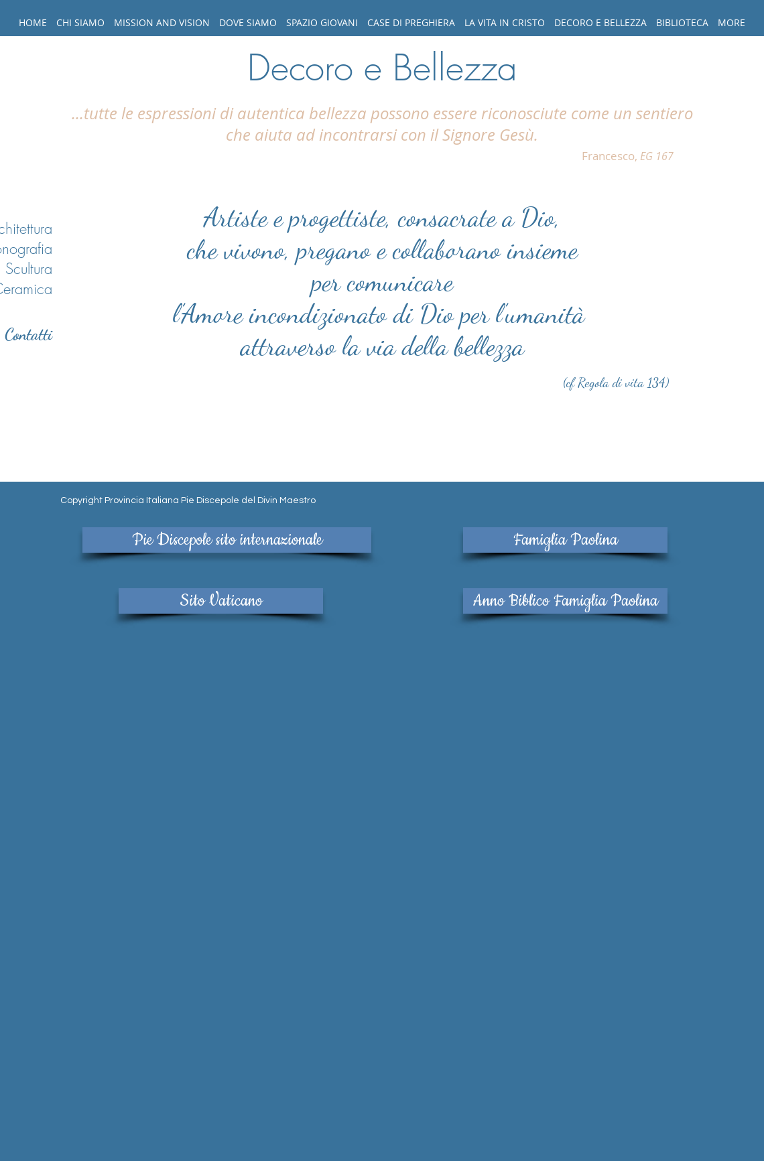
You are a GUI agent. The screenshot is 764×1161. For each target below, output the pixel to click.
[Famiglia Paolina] (565, 540)
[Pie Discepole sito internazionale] (226, 540)
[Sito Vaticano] (221, 601)
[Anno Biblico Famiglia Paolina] (565, 601)
